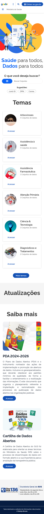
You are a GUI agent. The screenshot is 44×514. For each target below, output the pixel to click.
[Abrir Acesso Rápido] (13, 4)
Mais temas (21, 275)
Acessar (11, 131)
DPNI (22, 91)
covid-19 (12, 91)
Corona (31, 91)
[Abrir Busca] (18, 4)
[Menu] (3, 9)
